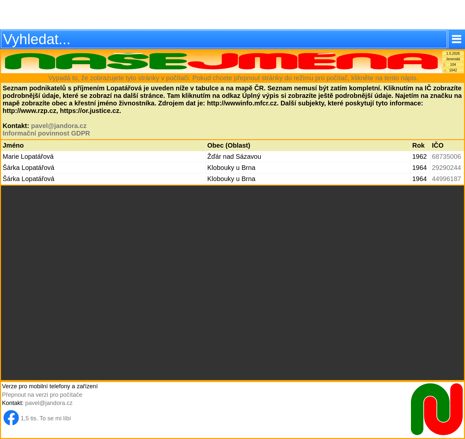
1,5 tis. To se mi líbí (46, 418)
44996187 (446, 178)
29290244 (446, 167)
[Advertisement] (232, 14)
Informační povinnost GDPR (46, 133)
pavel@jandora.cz (59, 125)
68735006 (446, 156)
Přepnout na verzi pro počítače (42, 395)
